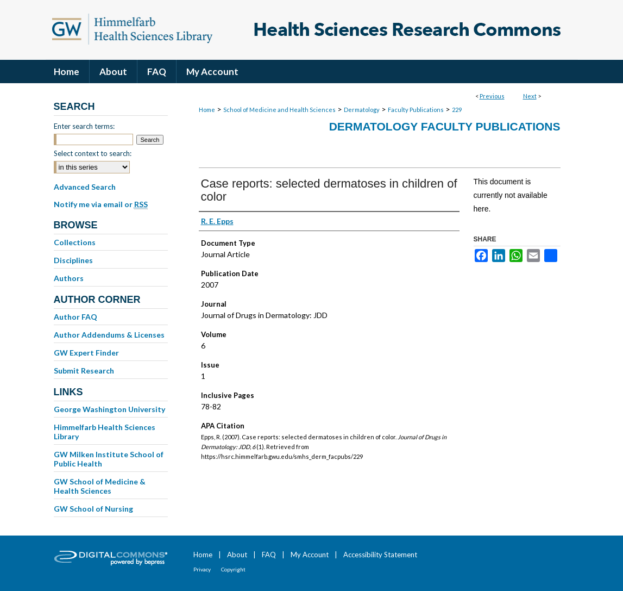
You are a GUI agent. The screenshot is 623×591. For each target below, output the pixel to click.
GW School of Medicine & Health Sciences (100, 486)
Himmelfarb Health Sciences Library (104, 431)
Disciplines (73, 260)
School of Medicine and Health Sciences (279, 109)
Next (530, 95)
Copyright (233, 569)
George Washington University (109, 409)
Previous (492, 95)
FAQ (269, 554)
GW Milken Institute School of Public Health (108, 459)
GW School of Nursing (93, 508)
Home (207, 109)
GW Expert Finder (86, 352)
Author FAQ (75, 316)
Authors (69, 278)
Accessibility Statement (380, 554)
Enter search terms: (84, 126)
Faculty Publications (416, 109)
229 (457, 109)
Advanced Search (85, 186)
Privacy (202, 569)
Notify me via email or (101, 204)
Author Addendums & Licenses (109, 334)
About (237, 554)
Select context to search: (92, 153)
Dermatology (362, 109)
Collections (75, 242)
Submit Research (84, 370)
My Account (310, 554)
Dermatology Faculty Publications (445, 126)
